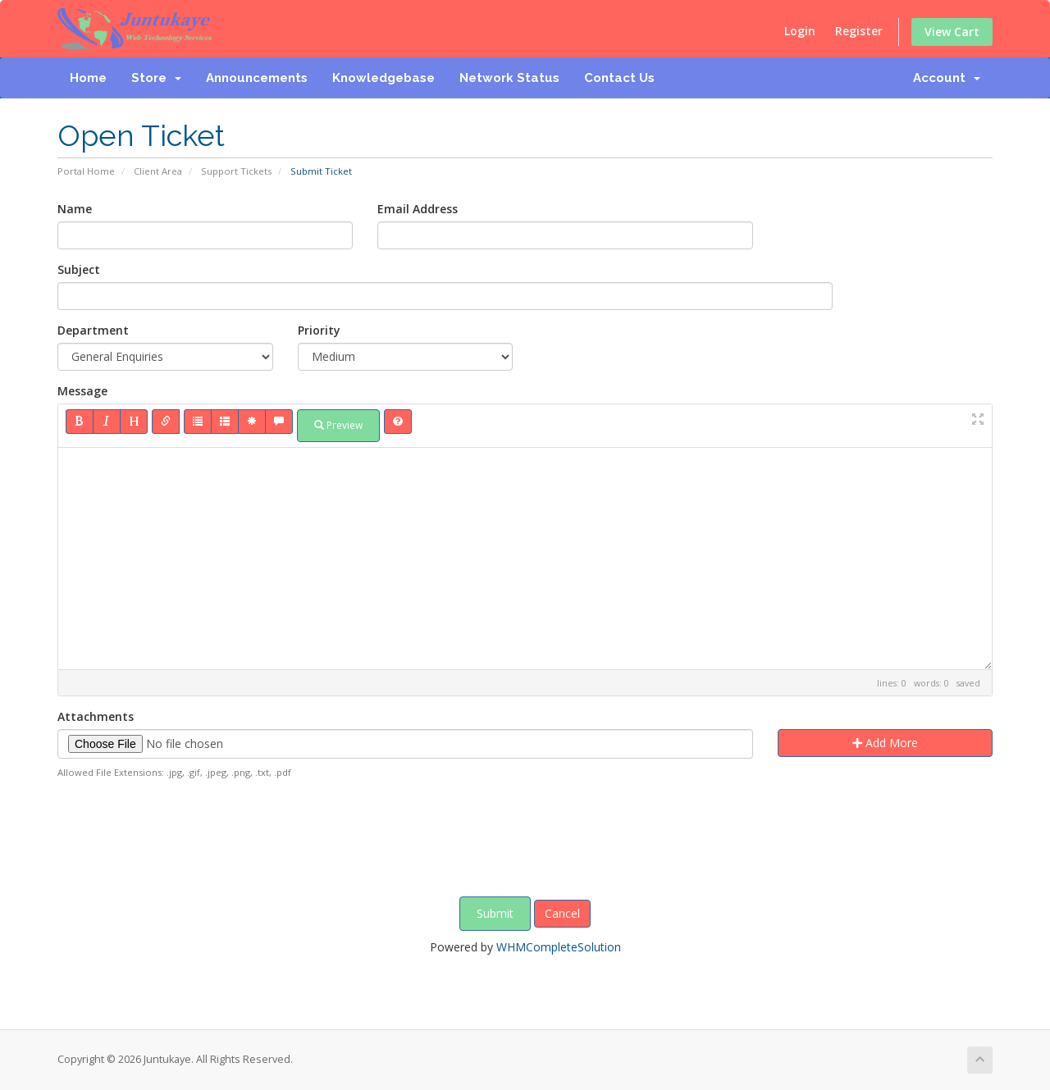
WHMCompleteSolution (558, 947)
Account (946, 78)
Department (93, 330)
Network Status (509, 78)
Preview (338, 425)
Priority (319, 330)
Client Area (158, 171)
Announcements (257, 78)
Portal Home (86, 171)
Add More (885, 742)
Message (82, 391)
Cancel (562, 913)
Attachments (95, 716)
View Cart (951, 31)
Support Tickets (236, 171)
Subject (78, 269)
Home (88, 78)
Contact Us (619, 78)
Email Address (417, 209)
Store (156, 78)
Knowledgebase (383, 78)
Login (799, 31)
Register (859, 31)
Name (74, 209)
